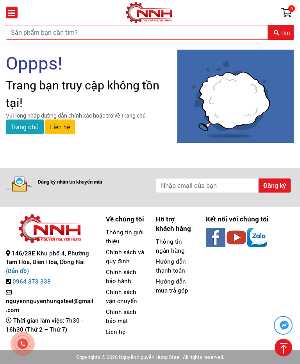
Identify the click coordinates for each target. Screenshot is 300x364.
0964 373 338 (31, 281)
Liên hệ (60, 127)
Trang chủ (25, 127)
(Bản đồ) (17, 271)
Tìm (282, 32)
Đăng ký (274, 185)
